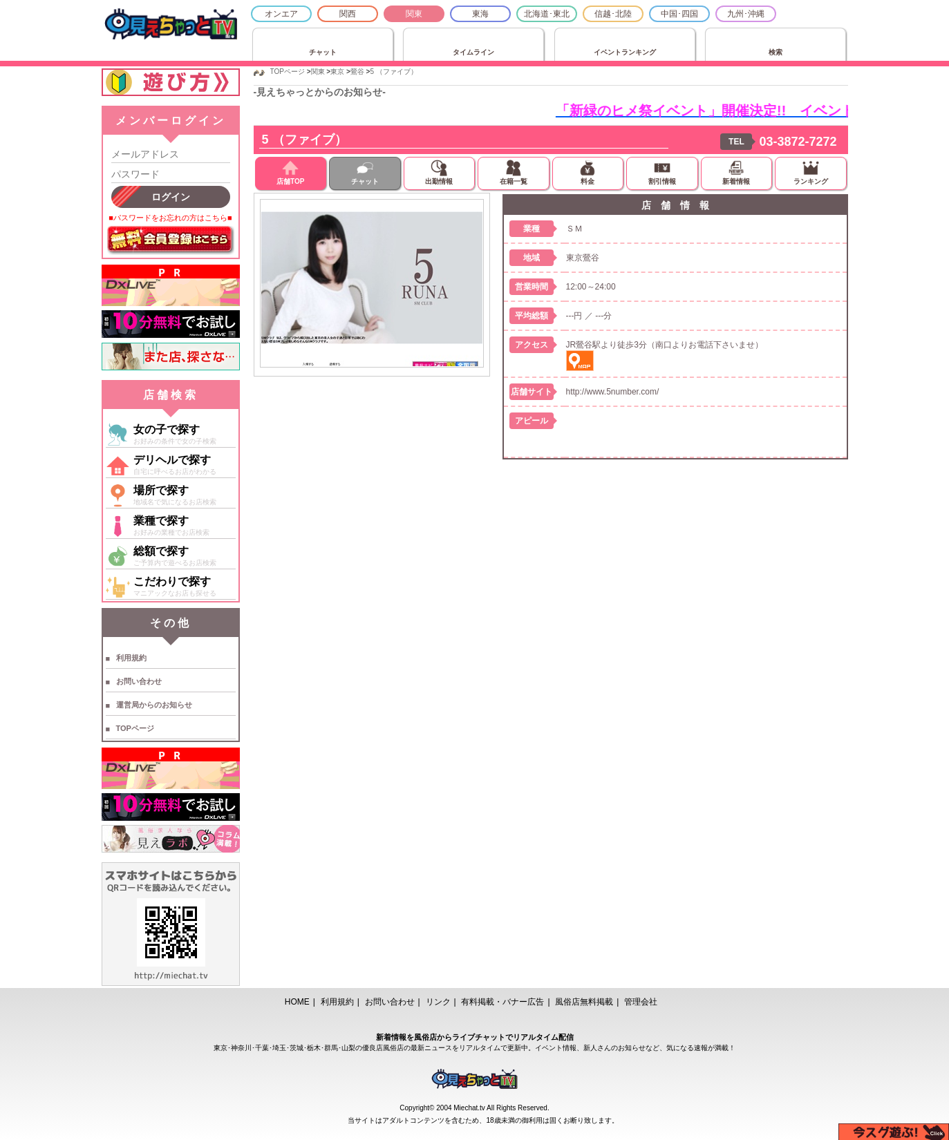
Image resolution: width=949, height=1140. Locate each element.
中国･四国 (679, 14)
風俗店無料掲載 (584, 1002)
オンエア (281, 14)
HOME (297, 1002)
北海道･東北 (547, 14)
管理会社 (640, 1002)
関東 (414, 14)
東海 (480, 14)
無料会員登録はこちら (170, 240)
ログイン (170, 196)
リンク (438, 1002)
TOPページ (135, 728)
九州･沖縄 (745, 14)
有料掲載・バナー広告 (502, 1002)
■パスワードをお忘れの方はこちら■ (170, 217)
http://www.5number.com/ (612, 392)
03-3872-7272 (797, 142)
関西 (347, 14)
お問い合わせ (139, 681)
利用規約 (131, 658)
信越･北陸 (613, 14)
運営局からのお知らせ (154, 705)
